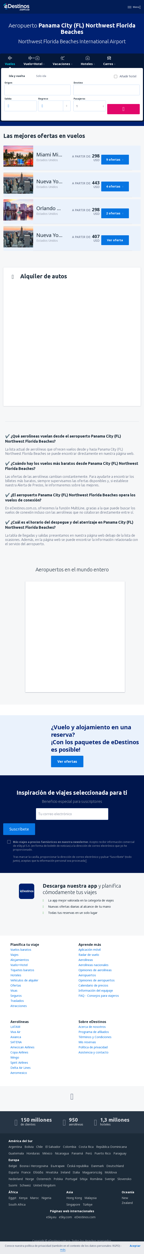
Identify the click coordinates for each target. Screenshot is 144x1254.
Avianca (15, 1037)
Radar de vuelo (88, 955)
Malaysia (90, 1198)
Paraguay (119, 1153)
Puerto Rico (102, 1153)
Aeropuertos (87, 975)
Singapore (73, 1204)
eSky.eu (51, 1217)
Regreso (43, 98)
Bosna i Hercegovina (34, 1166)
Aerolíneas (85, 960)
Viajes (14, 955)
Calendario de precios (93, 985)
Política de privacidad (93, 1047)
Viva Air (15, 1032)
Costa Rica (86, 1147)
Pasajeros (79, 98)
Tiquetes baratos (22, 970)
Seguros (16, 996)
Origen (8, 82)
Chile (39, 1147)
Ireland (65, 1172)
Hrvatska (52, 1172)
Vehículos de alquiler (24, 980)
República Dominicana (111, 1147)
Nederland (16, 1179)
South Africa (17, 1204)
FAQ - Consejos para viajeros (98, 996)
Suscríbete (19, 829)
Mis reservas (87, 1042)
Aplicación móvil (89, 950)
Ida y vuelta (17, 76)
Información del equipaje (95, 990)
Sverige (110, 1179)
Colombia (69, 1147)
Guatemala (16, 1153)
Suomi (13, 1185)
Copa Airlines (19, 1052)
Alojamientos (19, 960)
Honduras (33, 1153)
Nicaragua (62, 1153)
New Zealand (127, 1200)
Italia (76, 1172)
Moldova (111, 1172)
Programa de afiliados (93, 1032)
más (63, 1249)
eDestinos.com (85, 1217)
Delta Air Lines (20, 1068)
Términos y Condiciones (94, 1037)
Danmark (97, 1166)
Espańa (14, 1172)
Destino (78, 82)
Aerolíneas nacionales (93, 965)
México (47, 1153)
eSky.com (65, 1217)
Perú (89, 1153)
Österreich (44, 1179)
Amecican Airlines (22, 1047)
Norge (29, 1179)
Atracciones (18, 1006)
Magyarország (92, 1172)
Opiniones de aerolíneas (95, 970)
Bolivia (29, 1147)
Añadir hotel (128, 76)
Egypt (12, 1198)
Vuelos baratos (20, 950)
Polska (58, 1179)
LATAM (15, 1027)
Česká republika (77, 1166)
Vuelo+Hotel (19, 965)
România (96, 1179)
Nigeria (46, 1198)
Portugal (71, 1179)
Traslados (17, 1001)
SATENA (16, 1042)
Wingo (14, 1057)
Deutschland (115, 1166)
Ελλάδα (38, 1172)
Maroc (34, 1198)
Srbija (83, 1179)
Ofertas (15, 985)
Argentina (15, 1147)
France (26, 1172)
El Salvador (52, 1147)
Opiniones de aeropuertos (96, 980)
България (57, 1166)
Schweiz (25, 1185)
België (13, 1166)
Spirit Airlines (19, 1062)
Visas (13, 990)
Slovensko (124, 1179)
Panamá (77, 1153)
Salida (7, 98)
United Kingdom (44, 1185)
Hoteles (15, 975)
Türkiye (88, 1204)
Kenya (23, 1198)
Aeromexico (18, 1073)
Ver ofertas (67, 761)
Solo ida (41, 76)
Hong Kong (74, 1198)
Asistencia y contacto (93, 1052)
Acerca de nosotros (92, 1027)
